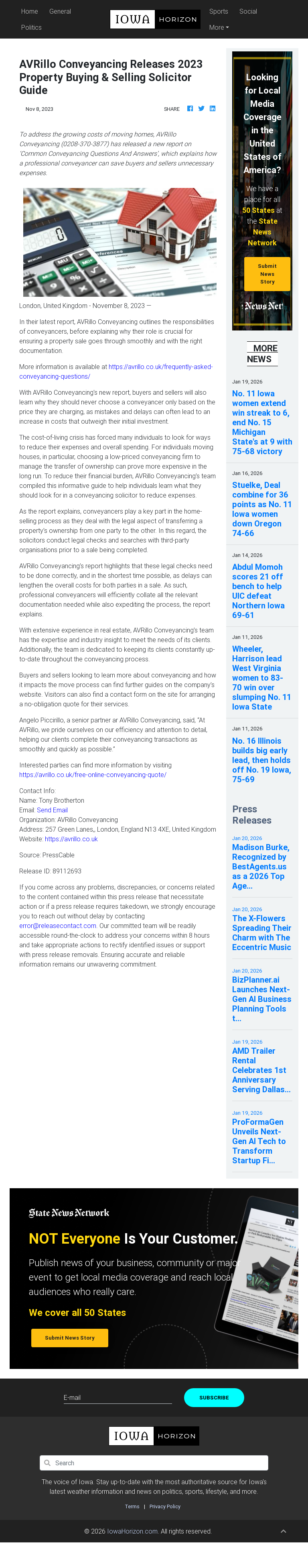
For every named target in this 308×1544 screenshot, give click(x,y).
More (216, 27)
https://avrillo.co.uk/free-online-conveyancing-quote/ (92, 775)
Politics (31, 27)
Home (31, 10)
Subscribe (214, 1397)
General (60, 11)
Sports (218, 11)
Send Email (52, 810)
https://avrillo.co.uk (71, 839)
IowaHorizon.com (132, 1531)
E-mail (72, 1397)
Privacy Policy (165, 1506)
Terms (132, 1506)
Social (248, 11)
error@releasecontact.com (57, 926)
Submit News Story (267, 274)
